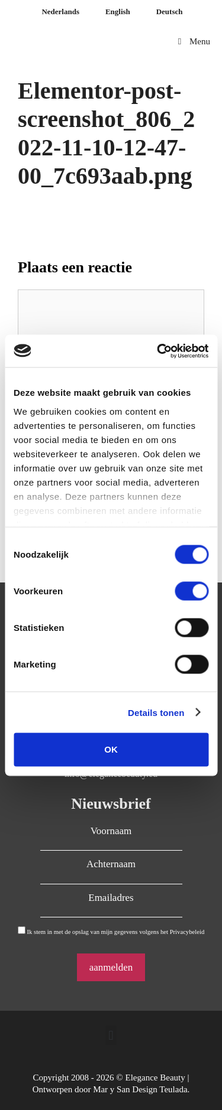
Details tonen (156, 712)
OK (111, 749)
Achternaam (111, 864)
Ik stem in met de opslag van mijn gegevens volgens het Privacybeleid (115, 932)
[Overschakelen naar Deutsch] (168, 12)
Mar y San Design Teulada (140, 1089)
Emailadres (110, 897)
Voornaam (111, 830)
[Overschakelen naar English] (116, 12)
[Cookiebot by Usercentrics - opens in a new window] (158, 351)
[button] (111, 1035)
